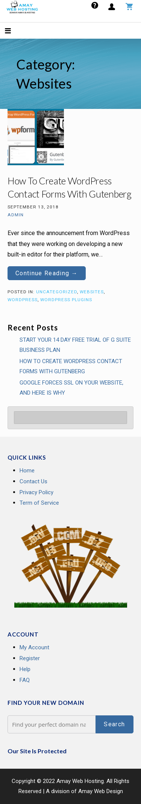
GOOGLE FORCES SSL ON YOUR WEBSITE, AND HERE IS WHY (71, 387)
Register (30, 658)
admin (16, 214)
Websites (92, 291)
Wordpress (23, 299)
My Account (34, 647)
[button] (14, 31)
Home (27, 470)
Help (25, 669)
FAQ (25, 680)
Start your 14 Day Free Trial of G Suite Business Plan (75, 344)
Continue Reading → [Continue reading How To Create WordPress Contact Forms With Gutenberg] (46, 273)
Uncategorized (56, 291)
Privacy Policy (36, 492)
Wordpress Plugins (66, 299)
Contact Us (33, 481)
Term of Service (39, 502)
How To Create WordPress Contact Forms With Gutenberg (71, 366)
